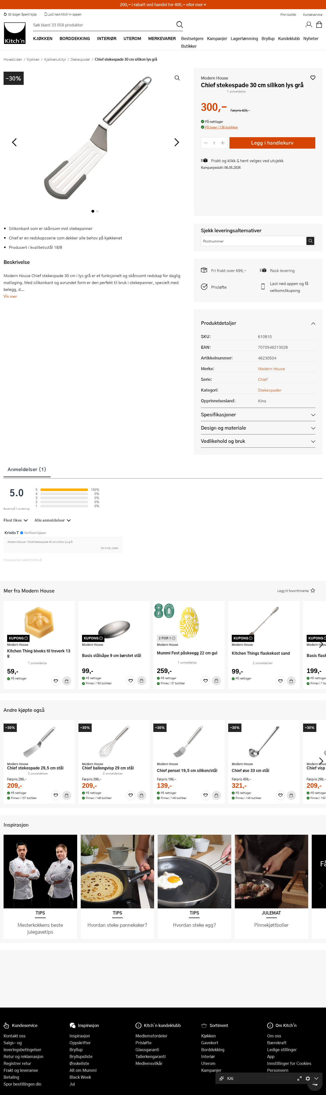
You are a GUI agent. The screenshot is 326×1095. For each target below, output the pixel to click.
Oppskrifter (80, 1043)
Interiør (208, 1056)
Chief (262, 379)
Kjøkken (33, 59)
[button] (312, 77)
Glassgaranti (147, 1049)
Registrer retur (17, 1063)
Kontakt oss (14, 1036)
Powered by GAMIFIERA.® (23, 560)
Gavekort (209, 1043)
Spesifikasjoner (218, 414)
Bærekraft (277, 1043)
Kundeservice (312, 14)
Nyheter (310, 38)
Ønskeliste (79, 1063)
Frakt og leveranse (21, 1070)
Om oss (274, 1036)
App (270, 1056)
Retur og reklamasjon (23, 1056)
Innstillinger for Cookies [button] (289, 1063)
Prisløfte (219, 287)
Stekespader (80, 59)
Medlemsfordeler (151, 1036)
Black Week (80, 1077)
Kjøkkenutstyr (55, 59)
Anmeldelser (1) (27, 469)
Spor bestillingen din (22, 1084)
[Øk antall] (222, 142)
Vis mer (10, 296)
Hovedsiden (13, 59)
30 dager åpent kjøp (20, 14)
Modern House (214, 78)
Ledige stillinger (282, 1049)
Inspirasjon (80, 1036)
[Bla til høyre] (176, 142)
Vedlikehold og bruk (223, 441)
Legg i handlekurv (272, 142)
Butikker (189, 46)
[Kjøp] (66, 681)
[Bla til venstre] (14, 142)
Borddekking (212, 1049)
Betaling (11, 1077)
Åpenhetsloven (281, 1077)
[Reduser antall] (206, 142)
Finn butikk (288, 14)
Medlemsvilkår (148, 1063)
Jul (72, 1084)
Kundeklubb (289, 38)
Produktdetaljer (218, 323)
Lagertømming (244, 38)
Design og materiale (223, 427)
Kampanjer (217, 38)
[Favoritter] (55, 681)
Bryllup (268, 38)
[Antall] (214, 142)
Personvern (277, 1070)
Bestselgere (192, 38)
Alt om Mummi (83, 1070)
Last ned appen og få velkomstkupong (289, 286)
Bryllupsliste (81, 1056)
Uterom (208, 1063)
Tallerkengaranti (150, 1056)
